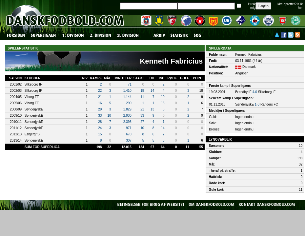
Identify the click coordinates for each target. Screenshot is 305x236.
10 (162, 97)
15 (162, 103)
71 (130, 84)
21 (100, 97)
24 (100, 128)
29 (100, 109)
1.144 (127, 97)
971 (129, 128)
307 (129, 140)
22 (100, 90)
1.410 (127, 90)
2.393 (127, 122)
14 (152, 90)
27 (142, 122)
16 (100, 103)
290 (129, 103)
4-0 (254, 92)
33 (100, 115)
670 (129, 134)
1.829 (127, 109)
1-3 (257, 104)
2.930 (127, 115)
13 (152, 109)
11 (142, 97)
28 (100, 122)
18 (142, 90)
